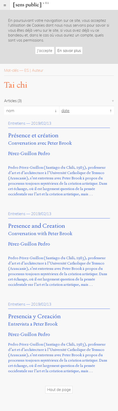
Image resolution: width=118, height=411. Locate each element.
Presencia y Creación (34, 316)
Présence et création (33, 135)
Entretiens (16, 123)
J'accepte (44, 50)
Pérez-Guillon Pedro (29, 153)
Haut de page (59, 389)
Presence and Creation (36, 226)
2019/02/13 (41, 123)
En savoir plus (69, 50)
